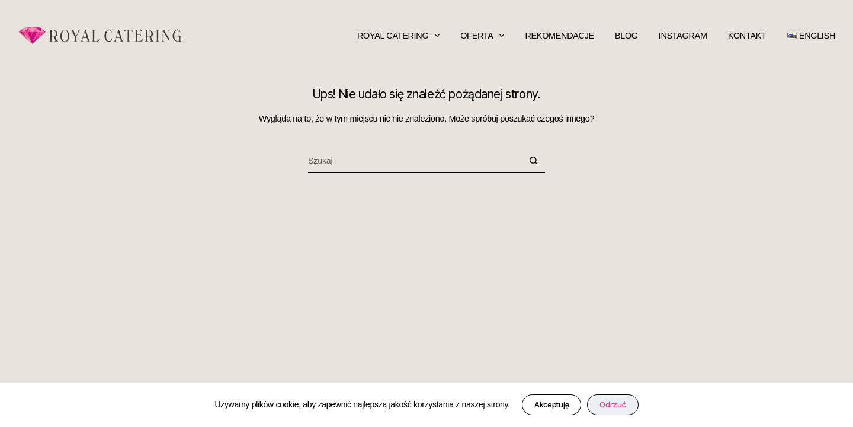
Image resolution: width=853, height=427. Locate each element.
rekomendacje (559, 35)
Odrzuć (612, 404)
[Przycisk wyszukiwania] (533, 161)
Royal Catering (398, 35)
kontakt (747, 35)
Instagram (683, 35)
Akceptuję (551, 404)
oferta (482, 35)
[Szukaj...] (414, 161)
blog (626, 35)
